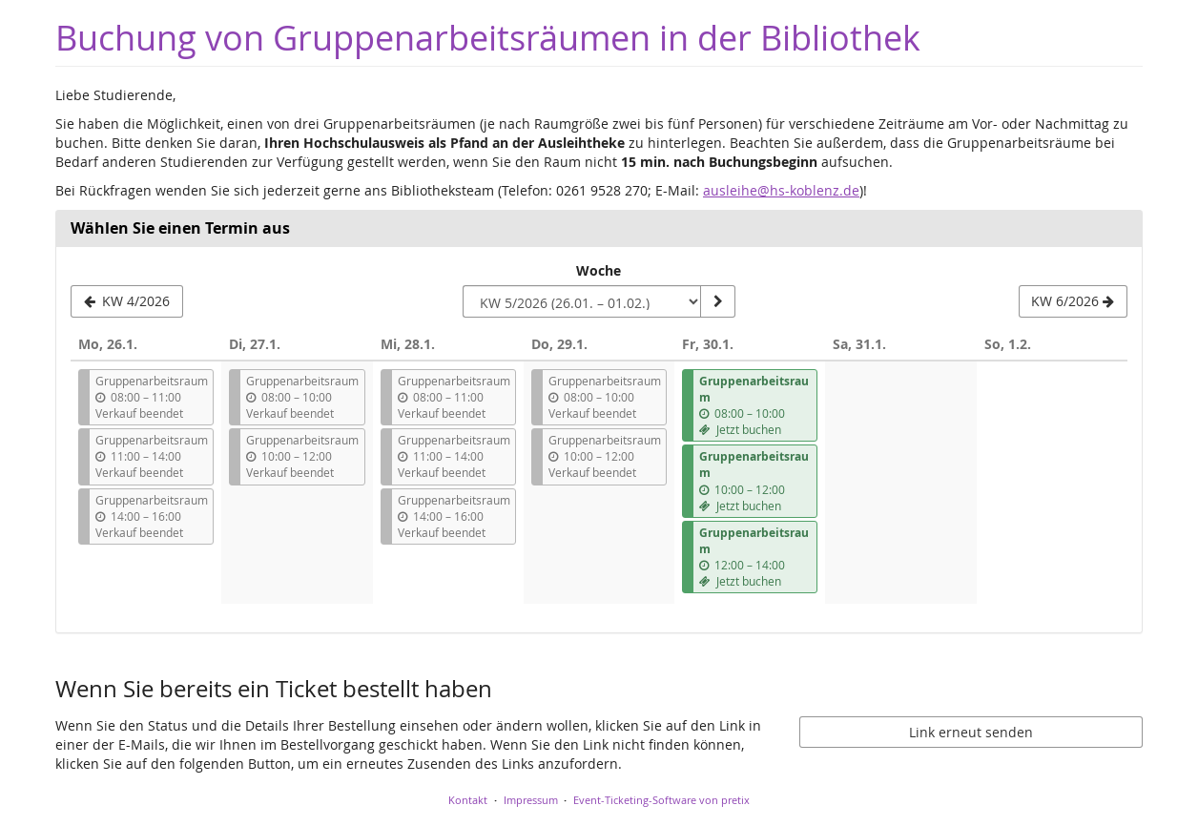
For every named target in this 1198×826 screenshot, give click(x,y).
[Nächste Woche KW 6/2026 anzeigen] (1073, 301)
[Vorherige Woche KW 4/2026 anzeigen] (127, 301)
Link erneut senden (971, 732)
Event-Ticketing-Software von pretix (661, 800)
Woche (598, 270)
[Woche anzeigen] (717, 301)
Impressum (531, 800)
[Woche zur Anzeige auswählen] (582, 301)
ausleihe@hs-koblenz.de (781, 190)
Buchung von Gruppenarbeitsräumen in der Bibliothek (487, 37)
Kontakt (467, 800)
